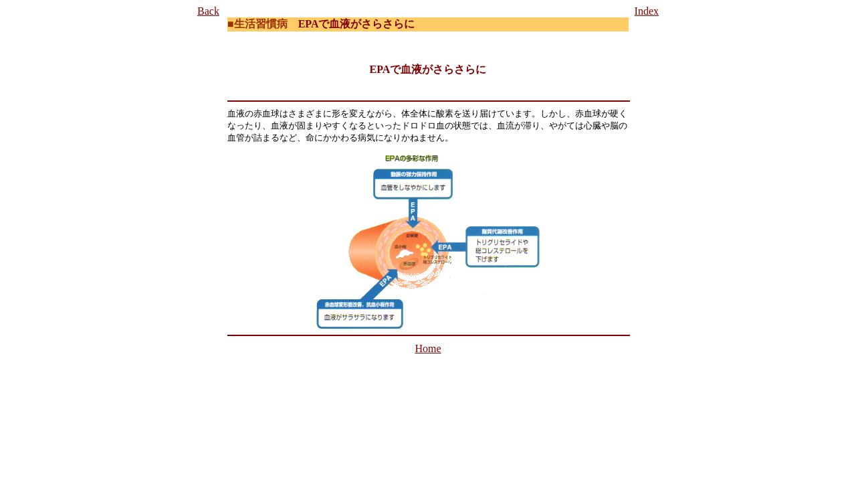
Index (647, 11)
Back (208, 11)
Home (428, 348)
